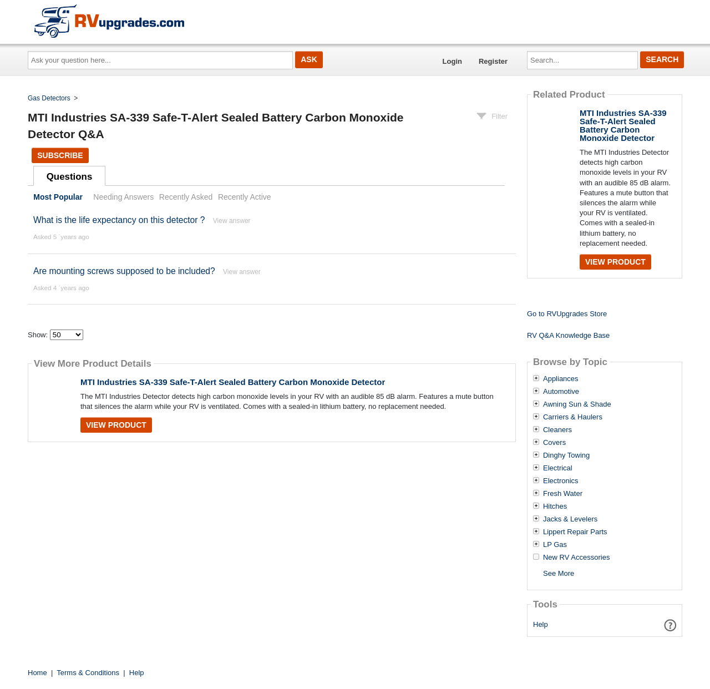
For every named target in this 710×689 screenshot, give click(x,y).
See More (558, 573)
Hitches (555, 506)
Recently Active (244, 196)
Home (37, 672)
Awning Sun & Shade (577, 404)
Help (540, 624)
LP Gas (555, 545)
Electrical (557, 468)
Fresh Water (562, 494)
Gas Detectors (49, 98)
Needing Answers (123, 196)
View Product (116, 425)
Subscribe (60, 155)
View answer (232, 221)
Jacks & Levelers (570, 519)
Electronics (561, 481)
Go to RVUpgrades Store (567, 314)
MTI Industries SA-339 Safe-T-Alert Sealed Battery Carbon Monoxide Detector (232, 382)
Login (452, 61)
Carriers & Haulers (572, 417)
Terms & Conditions (88, 672)
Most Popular (58, 196)
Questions (70, 176)
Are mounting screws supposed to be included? (124, 271)
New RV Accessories (576, 557)
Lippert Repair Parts (575, 532)
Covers (554, 443)
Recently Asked (185, 196)
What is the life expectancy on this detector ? (119, 220)
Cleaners (557, 430)
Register (493, 61)
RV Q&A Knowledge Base (568, 335)
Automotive (561, 392)
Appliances (561, 379)
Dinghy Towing (566, 455)
